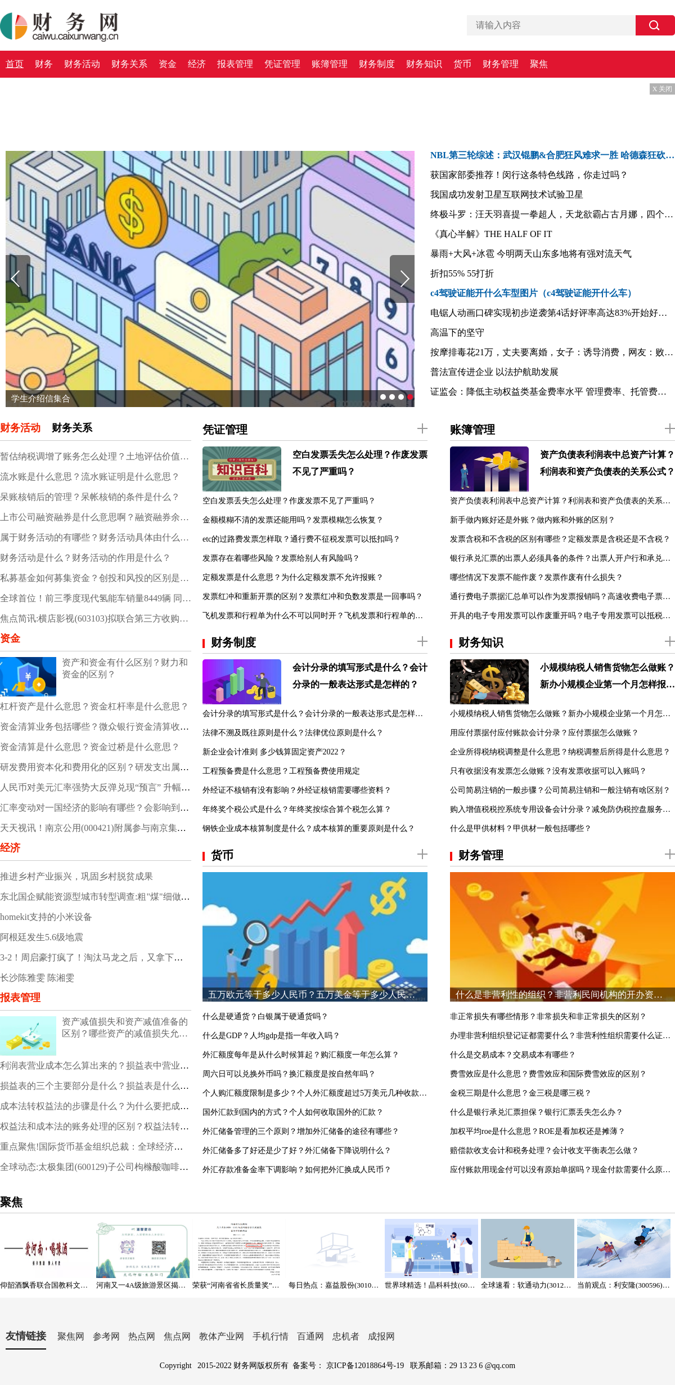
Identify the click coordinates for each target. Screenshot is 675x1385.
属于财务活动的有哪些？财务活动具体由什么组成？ (95, 537)
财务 (44, 64)
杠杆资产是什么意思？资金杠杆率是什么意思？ (94, 706)
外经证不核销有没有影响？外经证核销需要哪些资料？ (297, 790)
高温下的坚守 (457, 332)
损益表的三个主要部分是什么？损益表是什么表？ (99, 1086)
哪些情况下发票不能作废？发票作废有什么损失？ (536, 577)
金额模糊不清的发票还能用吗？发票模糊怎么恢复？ (293, 520)
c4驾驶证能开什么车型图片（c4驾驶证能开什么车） (533, 293)
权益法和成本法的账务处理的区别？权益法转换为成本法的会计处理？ (139, 1126)
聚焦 (539, 64)
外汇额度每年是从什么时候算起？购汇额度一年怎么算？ (300, 1055)
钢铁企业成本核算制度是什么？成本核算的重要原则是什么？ (308, 828)
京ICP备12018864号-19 (366, 1365)
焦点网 (177, 1336)
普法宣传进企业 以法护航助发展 (494, 372)
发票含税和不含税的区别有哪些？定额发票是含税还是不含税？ (560, 539)
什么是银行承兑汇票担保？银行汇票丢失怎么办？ (536, 1112)
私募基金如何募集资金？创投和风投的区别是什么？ (95, 578)
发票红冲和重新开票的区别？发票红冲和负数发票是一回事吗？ (312, 596)
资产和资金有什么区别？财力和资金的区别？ (125, 668)
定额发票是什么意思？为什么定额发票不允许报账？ (293, 577)
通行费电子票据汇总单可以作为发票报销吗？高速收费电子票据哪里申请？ (562, 596)
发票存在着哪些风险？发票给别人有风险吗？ (281, 558)
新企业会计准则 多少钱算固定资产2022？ (274, 752)
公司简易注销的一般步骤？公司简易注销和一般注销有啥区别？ (560, 790)
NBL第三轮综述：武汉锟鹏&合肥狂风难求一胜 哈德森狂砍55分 (552, 155)
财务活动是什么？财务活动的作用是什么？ (85, 557)
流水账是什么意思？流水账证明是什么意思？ (90, 476)
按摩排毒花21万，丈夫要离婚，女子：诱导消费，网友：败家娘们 (552, 352)
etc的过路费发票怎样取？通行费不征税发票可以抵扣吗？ (301, 539)
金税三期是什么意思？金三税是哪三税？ (521, 1093)
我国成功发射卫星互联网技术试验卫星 (506, 194)
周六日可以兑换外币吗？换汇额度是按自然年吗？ (289, 1074)
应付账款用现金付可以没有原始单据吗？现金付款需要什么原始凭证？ (562, 1169)
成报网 (381, 1336)
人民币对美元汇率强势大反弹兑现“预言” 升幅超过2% (106, 787)
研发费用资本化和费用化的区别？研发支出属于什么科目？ (117, 767)
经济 (197, 64)
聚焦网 (70, 1336)
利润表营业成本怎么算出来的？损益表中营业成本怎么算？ (117, 1065)
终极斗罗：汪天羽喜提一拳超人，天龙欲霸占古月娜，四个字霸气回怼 (552, 214)
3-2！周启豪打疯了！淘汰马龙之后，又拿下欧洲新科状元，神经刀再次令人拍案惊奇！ (172, 957)
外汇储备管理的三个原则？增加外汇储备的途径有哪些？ (300, 1131)
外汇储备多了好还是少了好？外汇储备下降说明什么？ (297, 1150)
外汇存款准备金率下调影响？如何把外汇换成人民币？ (297, 1169)
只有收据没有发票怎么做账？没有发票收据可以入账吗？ (548, 771)
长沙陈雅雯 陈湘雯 (37, 977)
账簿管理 (330, 64)
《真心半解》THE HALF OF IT (491, 234)
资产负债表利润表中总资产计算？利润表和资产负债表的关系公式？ (607, 463)
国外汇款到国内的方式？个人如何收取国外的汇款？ (293, 1112)
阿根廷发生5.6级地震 (41, 937)
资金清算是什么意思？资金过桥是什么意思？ (90, 747)
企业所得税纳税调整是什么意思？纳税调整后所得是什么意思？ (560, 752)
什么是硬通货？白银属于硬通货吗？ (265, 1016)
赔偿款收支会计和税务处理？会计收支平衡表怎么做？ (544, 1150)
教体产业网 (221, 1336)
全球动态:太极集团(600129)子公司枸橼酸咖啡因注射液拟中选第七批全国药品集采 (161, 1167)
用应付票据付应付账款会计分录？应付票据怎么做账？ (544, 733)
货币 (462, 64)
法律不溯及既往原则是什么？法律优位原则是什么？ (293, 733)
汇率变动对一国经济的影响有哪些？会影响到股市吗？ (108, 807)
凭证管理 (282, 64)
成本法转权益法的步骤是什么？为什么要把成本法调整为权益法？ (130, 1106)
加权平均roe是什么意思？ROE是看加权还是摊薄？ (538, 1131)
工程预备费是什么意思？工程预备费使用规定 (281, 771)
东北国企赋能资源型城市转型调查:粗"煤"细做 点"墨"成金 (113, 896)
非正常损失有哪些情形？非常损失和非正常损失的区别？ (548, 1016)
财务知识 (424, 64)
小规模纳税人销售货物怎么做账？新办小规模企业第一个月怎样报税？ (607, 678)
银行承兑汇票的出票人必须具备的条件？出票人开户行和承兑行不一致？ (562, 558)
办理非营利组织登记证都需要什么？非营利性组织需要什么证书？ (562, 1035)
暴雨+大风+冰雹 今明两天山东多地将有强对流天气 (531, 253)
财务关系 (129, 64)
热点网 (141, 1336)
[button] (383, 397)
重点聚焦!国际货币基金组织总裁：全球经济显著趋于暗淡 (114, 1146)
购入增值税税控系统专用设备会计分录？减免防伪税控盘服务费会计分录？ (562, 809)
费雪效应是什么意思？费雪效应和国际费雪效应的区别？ (548, 1074)
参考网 (106, 1336)
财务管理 (501, 64)
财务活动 (82, 64)
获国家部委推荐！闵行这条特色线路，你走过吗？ (529, 175)
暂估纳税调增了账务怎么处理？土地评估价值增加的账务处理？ (95, 456)
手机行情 (271, 1336)
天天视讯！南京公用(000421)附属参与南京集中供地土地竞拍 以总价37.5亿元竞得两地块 (174, 828)
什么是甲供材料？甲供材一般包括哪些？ (521, 828)
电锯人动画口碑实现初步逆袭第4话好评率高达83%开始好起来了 (552, 313)
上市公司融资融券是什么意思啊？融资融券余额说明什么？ (95, 517)
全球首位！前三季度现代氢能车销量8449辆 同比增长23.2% (95, 598)
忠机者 (345, 1336)
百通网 (310, 1336)
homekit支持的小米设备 (46, 917)
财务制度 (377, 64)
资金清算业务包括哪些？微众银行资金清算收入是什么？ (112, 726)
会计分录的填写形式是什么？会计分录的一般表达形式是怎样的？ (360, 676)
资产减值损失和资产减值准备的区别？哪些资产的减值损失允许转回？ (125, 1028)
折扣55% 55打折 (462, 273)
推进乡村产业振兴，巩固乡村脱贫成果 (76, 876)
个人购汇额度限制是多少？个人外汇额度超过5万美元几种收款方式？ (315, 1093)
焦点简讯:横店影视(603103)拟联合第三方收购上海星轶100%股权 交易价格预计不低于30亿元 (95, 618)
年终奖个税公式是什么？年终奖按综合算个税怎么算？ (297, 809)
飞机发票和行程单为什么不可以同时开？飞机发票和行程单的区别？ (315, 615)
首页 (15, 64)
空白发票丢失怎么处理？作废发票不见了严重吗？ (360, 463)
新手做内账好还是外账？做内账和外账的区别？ (532, 520)
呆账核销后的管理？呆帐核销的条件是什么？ (90, 497)
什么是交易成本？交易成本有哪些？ (513, 1055)
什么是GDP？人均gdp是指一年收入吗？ (271, 1035)
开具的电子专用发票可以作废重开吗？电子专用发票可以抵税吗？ (562, 615)
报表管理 (235, 64)
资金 (168, 64)
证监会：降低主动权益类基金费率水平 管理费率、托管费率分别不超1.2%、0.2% (552, 391)
